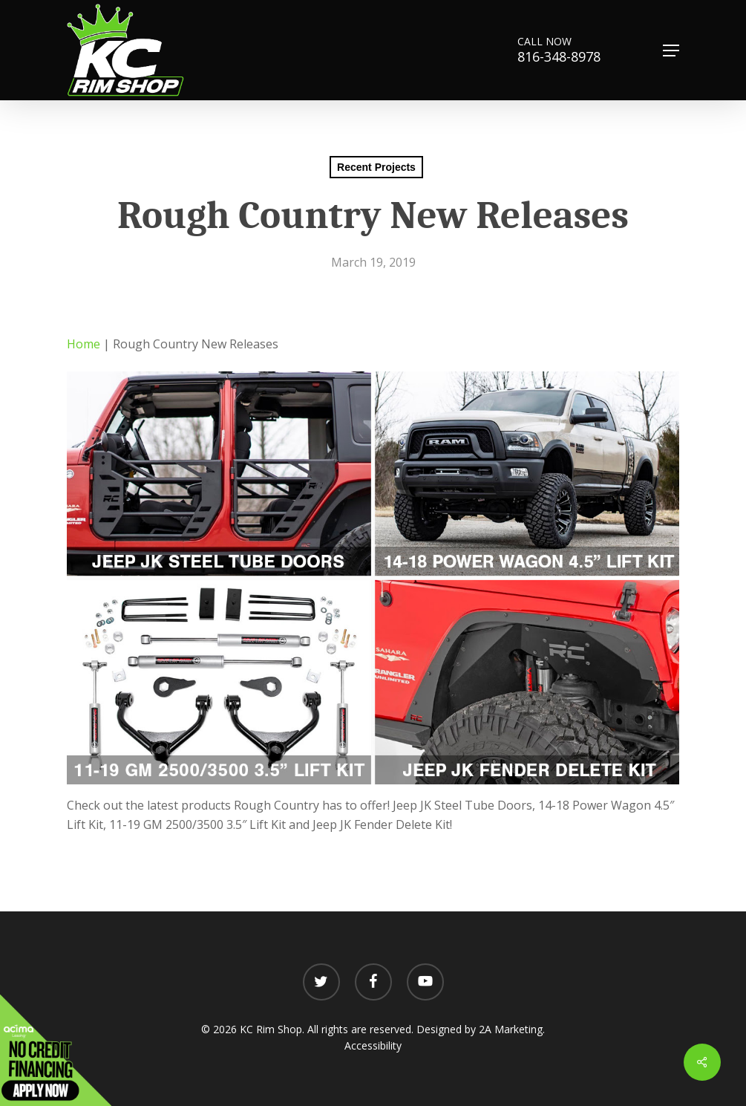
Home (83, 344)
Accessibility (373, 1045)
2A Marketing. (512, 1029)
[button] (671, 50)
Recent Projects (376, 167)
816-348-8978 (564, 56)
